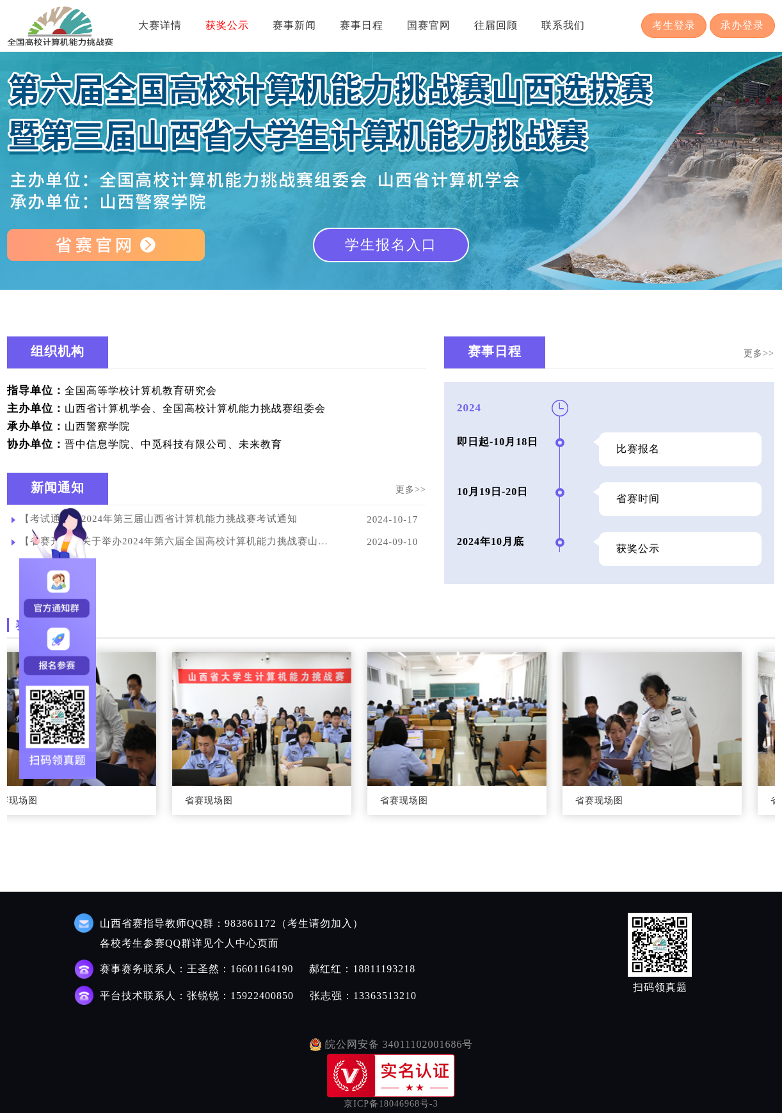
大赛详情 (160, 25)
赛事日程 (361, 25)
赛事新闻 (294, 25)
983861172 (250, 923)
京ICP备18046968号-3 (391, 1104)
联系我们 (563, 25)
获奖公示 (227, 25)
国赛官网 (429, 25)
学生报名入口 (391, 245)
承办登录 (742, 25)
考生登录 (674, 25)
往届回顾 (496, 25)
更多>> (410, 489)
